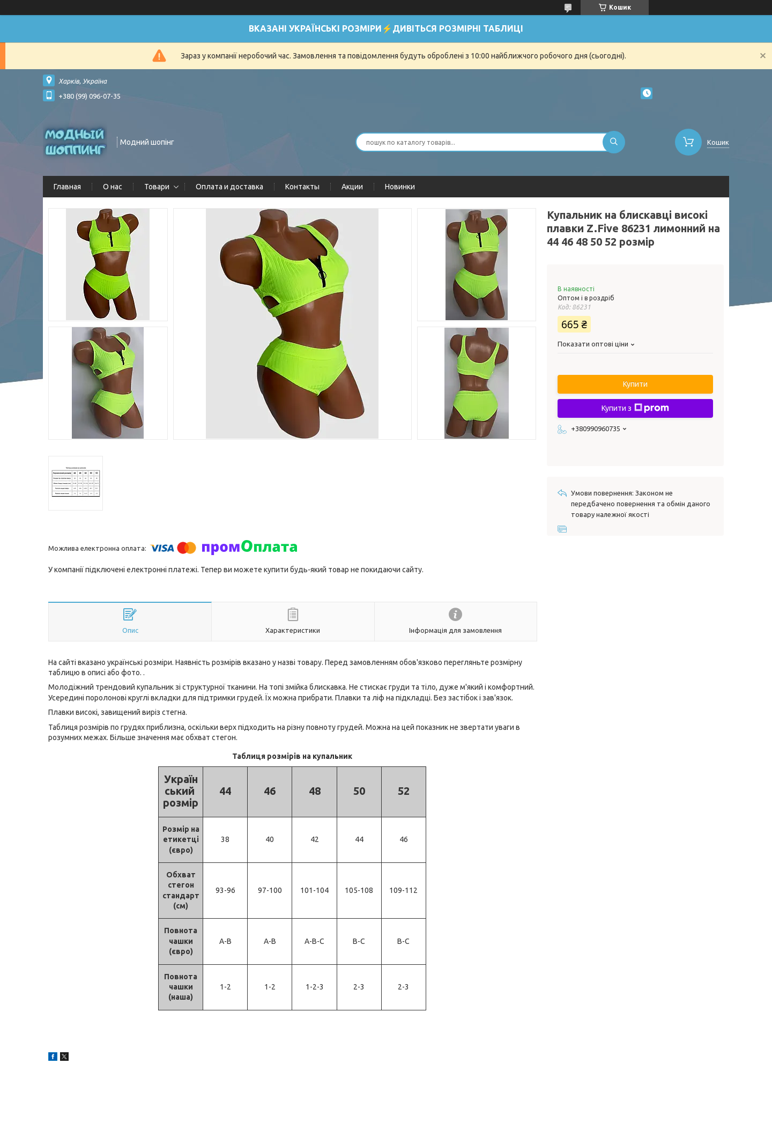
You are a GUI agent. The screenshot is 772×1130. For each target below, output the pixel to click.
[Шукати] (614, 142)
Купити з (635, 408)
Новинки (400, 186)
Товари (156, 186)
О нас (112, 186)
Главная (67, 186)
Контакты (302, 186)
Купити (635, 384)
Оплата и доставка (229, 186)
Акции (352, 186)
